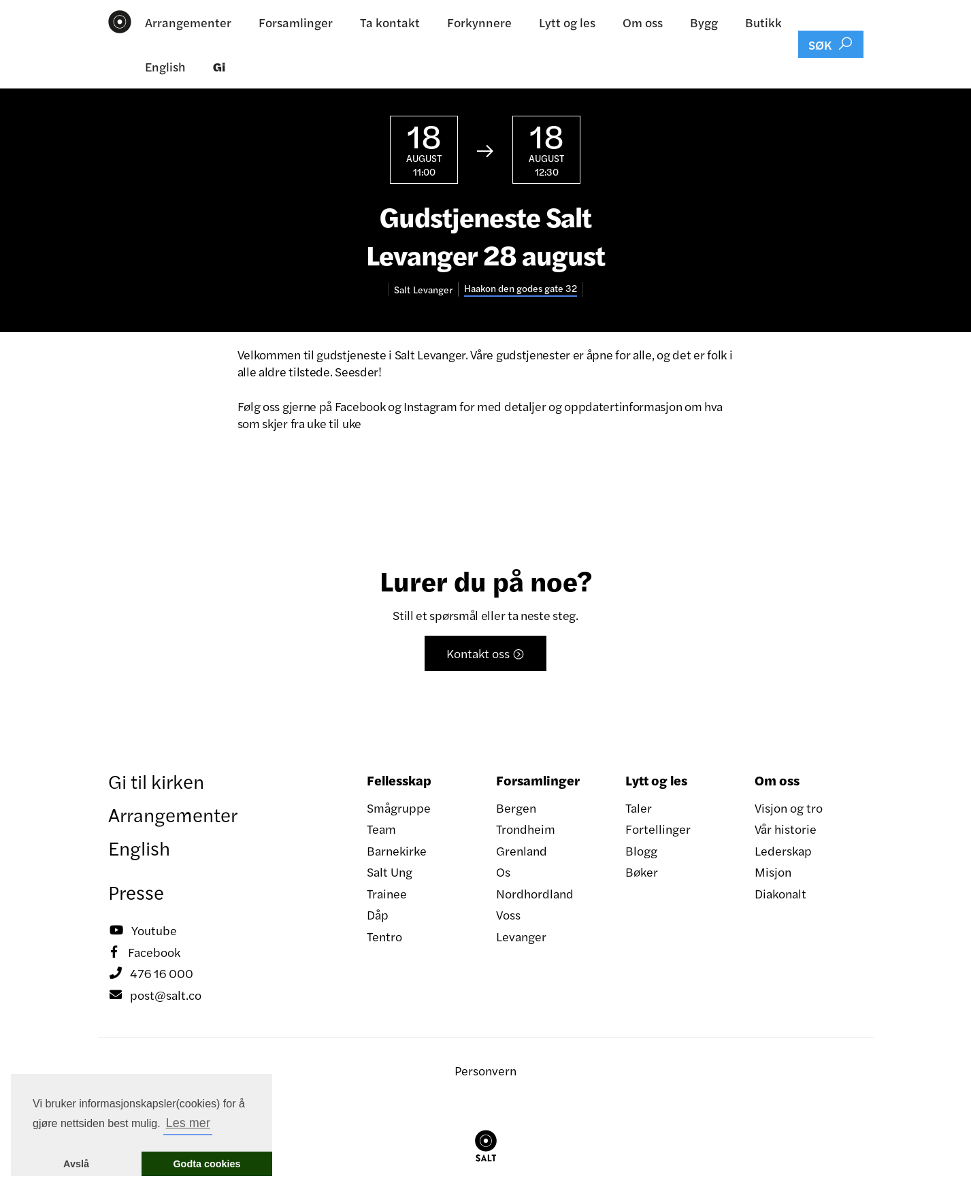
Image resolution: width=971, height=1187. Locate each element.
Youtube (142, 930)
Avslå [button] (76, 1163)
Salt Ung (389, 871)
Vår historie (786, 828)
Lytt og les (567, 22)
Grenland (521, 850)
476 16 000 (150, 973)
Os (503, 871)
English (165, 66)
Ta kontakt (390, 22)
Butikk (763, 22)
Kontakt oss (485, 653)
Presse (136, 891)
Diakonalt (780, 893)
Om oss (643, 22)
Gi (219, 66)
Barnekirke (397, 850)
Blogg (641, 850)
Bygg (704, 22)
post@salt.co (154, 995)
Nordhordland (535, 893)
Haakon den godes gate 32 (520, 288)
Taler (638, 807)
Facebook (144, 952)
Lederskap (783, 850)
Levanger (521, 936)
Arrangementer (188, 22)
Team (381, 828)
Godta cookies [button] (206, 1163)
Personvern (485, 1070)
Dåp (378, 914)
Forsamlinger (296, 22)
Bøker (641, 871)
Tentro (384, 936)
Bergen (516, 807)
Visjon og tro (789, 807)
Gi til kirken (156, 780)
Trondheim (525, 828)
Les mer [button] (188, 1123)
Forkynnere (479, 22)
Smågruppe (399, 807)
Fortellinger (658, 828)
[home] (120, 22)
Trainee (387, 893)
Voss (508, 914)
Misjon (773, 871)
